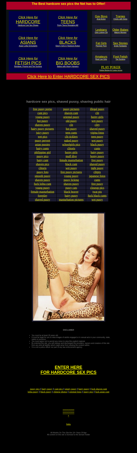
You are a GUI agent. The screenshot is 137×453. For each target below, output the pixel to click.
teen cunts (71, 135)
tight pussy (97, 170)
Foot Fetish (120, 57)
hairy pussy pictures (42, 131)
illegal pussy (97, 111)
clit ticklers (71, 139)
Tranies (120, 17)
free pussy (97, 162)
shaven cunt (71, 115)
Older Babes (120, 30)
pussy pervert (42, 143)
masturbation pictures (71, 202)
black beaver (71, 194)
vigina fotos (97, 135)
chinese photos (60, 399)
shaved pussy (97, 131)
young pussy (42, 119)
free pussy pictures (71, 174)
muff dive (71, 158)
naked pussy (71, 143)
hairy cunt (42, 162)
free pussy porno (42, 111)
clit (97, 115)
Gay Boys (101, 17)
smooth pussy (42, 178)
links (68, 435)
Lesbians (101, 30)
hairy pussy (97, 155)
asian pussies (42, 147)
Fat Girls (101, 44)
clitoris (71, 151)
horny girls (97, 119)
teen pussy (97, 139)
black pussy (97, 147)
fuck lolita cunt (42, 186)
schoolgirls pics (71, 147)
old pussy (71, 123)
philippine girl (42, 155)
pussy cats (71, 190)
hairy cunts (42, 151)
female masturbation (71, 162)
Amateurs (101, 57)
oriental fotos (75, 399)
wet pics (42, 139)
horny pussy (97, 158)
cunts (97, 151)
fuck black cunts (97, 198)
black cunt (71, 166)
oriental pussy (71, 119)
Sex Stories (120, 44)
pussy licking (71, 182)
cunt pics (42, 115)
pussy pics (42, 158)
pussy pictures (71, 111)
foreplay (42, 198)
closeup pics (97, 190)
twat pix (97, 194)
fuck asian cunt (102, 399)
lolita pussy (33, 399)
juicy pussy (42, 135)
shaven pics (42, 166)
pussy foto (42, 174)
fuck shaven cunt (99, 396)
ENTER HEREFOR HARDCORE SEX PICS (68, 376)
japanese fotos (97, 178)
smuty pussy (71, 396)
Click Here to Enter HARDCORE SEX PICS (68, 76)
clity (97, 127)
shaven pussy (42, 127)
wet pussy (97, 123)
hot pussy (42, 123)
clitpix (97, 174)
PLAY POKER (110, 67)
